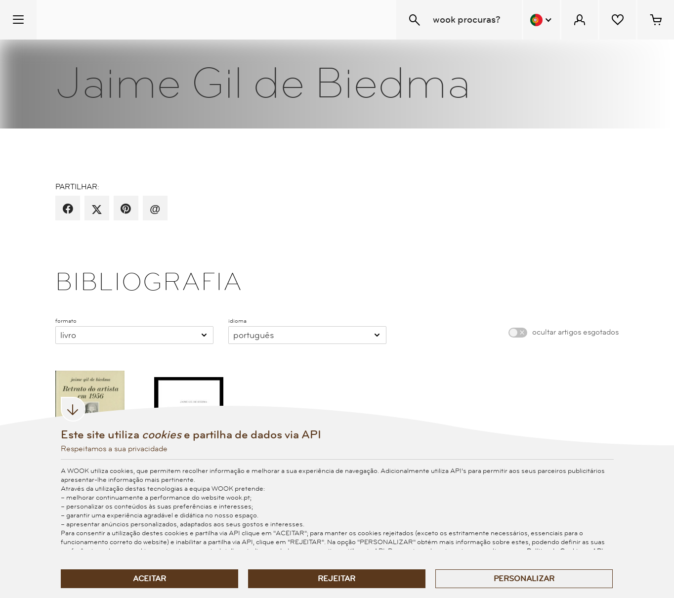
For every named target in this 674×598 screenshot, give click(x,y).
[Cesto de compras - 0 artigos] (655, 20)
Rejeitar (336, 579)
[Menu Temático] (18, 20)
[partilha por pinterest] (126, 209)
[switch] (517, 333)
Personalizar (524, 579)
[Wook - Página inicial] (97, 20)
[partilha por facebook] (68, 209)
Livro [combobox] (68, 335)
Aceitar (149, 579)
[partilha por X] (97, 209)
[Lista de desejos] (617, 20)
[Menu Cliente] (579, 20)
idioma (237, 321)
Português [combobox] (253, 335)
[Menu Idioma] (541, 20)
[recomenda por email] (155, 209)
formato (66, 321)
